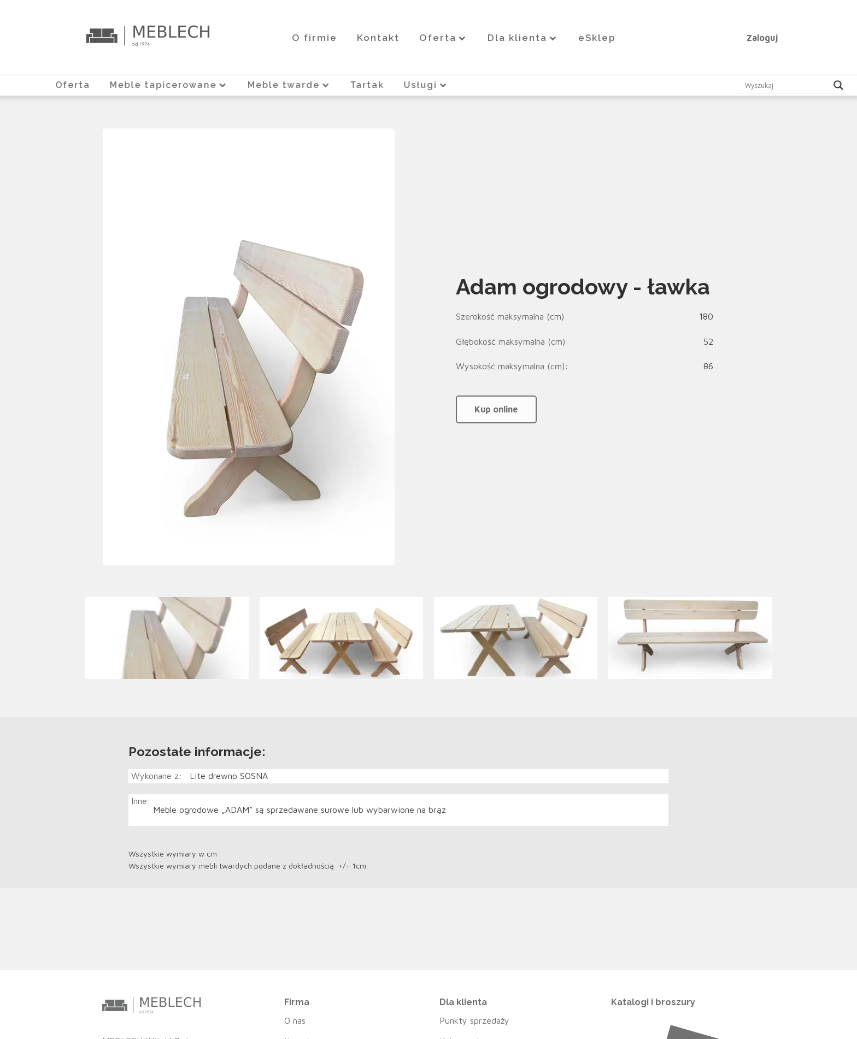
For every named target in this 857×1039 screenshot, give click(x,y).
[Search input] (786, 85)
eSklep (597, 37)
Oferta (443, 37)
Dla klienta (523, 37)
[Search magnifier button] (838, 85)
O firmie (314, 37)
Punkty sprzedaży (474, 1020)
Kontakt (378, 37)
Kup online (496, 409)
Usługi (427, 85)
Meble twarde (289, 85)
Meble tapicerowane (168, 85)
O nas (295, 1020)
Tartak (368, 85)
